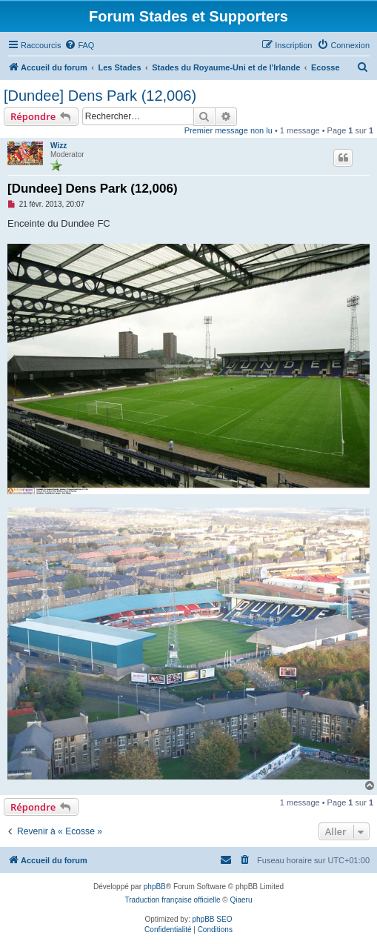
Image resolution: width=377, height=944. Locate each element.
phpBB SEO (213, 919)
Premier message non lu (228, 130)
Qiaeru (241, 900)
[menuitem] (79, 45)
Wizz (58, 146)
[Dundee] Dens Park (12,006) (100, 95)
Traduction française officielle (173, 900)
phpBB (155, 886)
